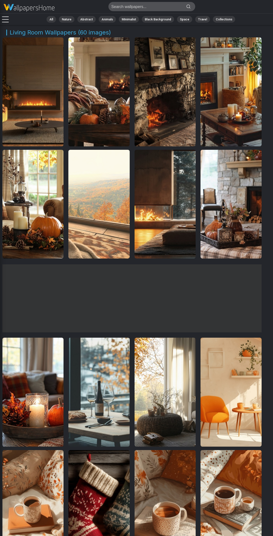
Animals (107, 19)
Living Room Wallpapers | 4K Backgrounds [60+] (29, 8)
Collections (224, 19)
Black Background (158, 19)
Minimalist (129, 19)
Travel (202, 19)
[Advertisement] (132, 298)
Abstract (86, 19)
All (51, 19)
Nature (67, 19)
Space (184, 19)
